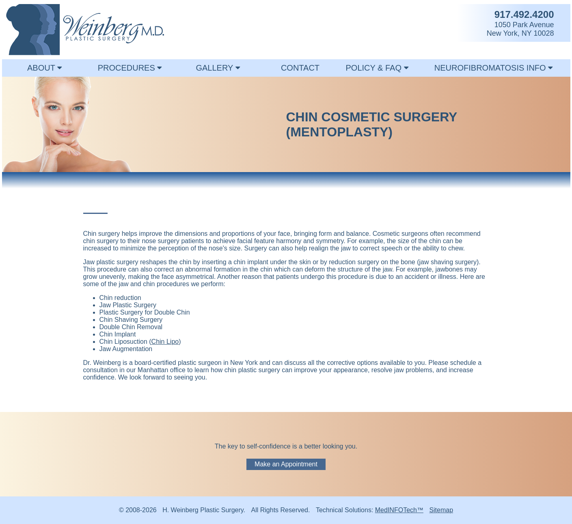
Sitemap (441, 510)
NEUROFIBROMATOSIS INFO (493, 67)
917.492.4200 (524, 14)
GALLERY (218, 67)
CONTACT (300, 67)
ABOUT (44, 67)
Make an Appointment (286, 464)
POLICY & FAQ (376, 67)
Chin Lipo (165, 341)
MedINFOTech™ (399, 510)
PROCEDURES (130, 67)
